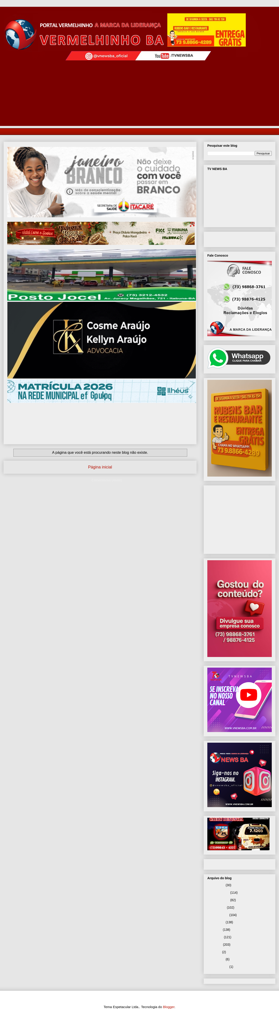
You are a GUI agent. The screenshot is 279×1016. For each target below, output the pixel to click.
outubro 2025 (216, 907)
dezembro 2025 (218, 892)
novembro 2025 (218, 900)
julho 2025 (214, 929)
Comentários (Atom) (107, 480)
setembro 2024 (217, 967)
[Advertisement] (139, 94)
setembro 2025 (217, 915)
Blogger (169, 1007)
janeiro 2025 (216, 959)
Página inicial (100, 467)
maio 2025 (214, 944)
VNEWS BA (224, 238)
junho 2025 (215, 937)
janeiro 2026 (216, 885)
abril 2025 (214, 952)
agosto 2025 (216, 922)
